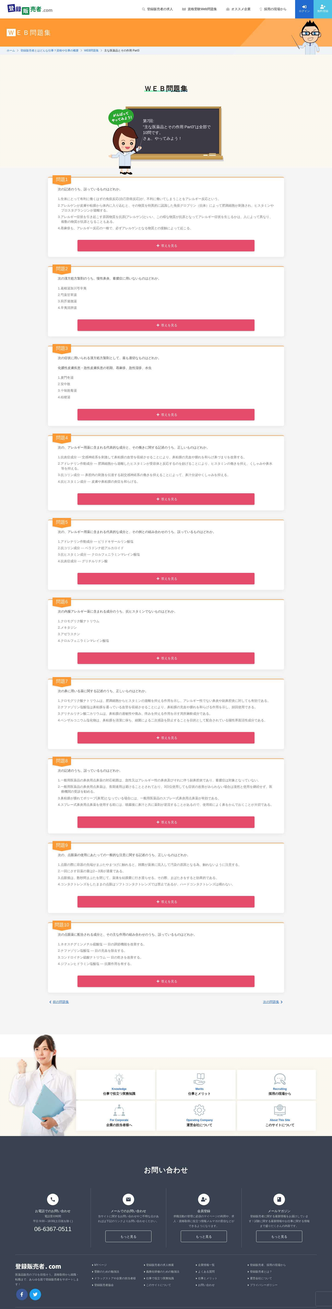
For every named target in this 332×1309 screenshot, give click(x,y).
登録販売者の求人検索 (159, 1265)
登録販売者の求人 (157, 9)
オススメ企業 (238, 9)
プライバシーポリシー (263, 1285)
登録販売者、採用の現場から (267, 1265)
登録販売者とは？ (260, 1271)
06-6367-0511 (52, 1229)
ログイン (304, 9)
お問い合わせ (205, 1285)
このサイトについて (157, 1285)
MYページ (99, 1265)
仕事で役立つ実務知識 (159, 1278)
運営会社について (260, 1278)
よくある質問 (205, 1271)
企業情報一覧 (205, 1265)
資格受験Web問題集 (199, 9)
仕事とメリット (206, 1278)
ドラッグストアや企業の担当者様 (114, 1278)
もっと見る (128, 1236)
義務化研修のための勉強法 (161, 1271)
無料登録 (322, 9)
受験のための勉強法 (105, 1271)
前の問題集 (59, 1002)
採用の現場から (273, 9)
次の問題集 (273, 1002)
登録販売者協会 (103, 1285)
